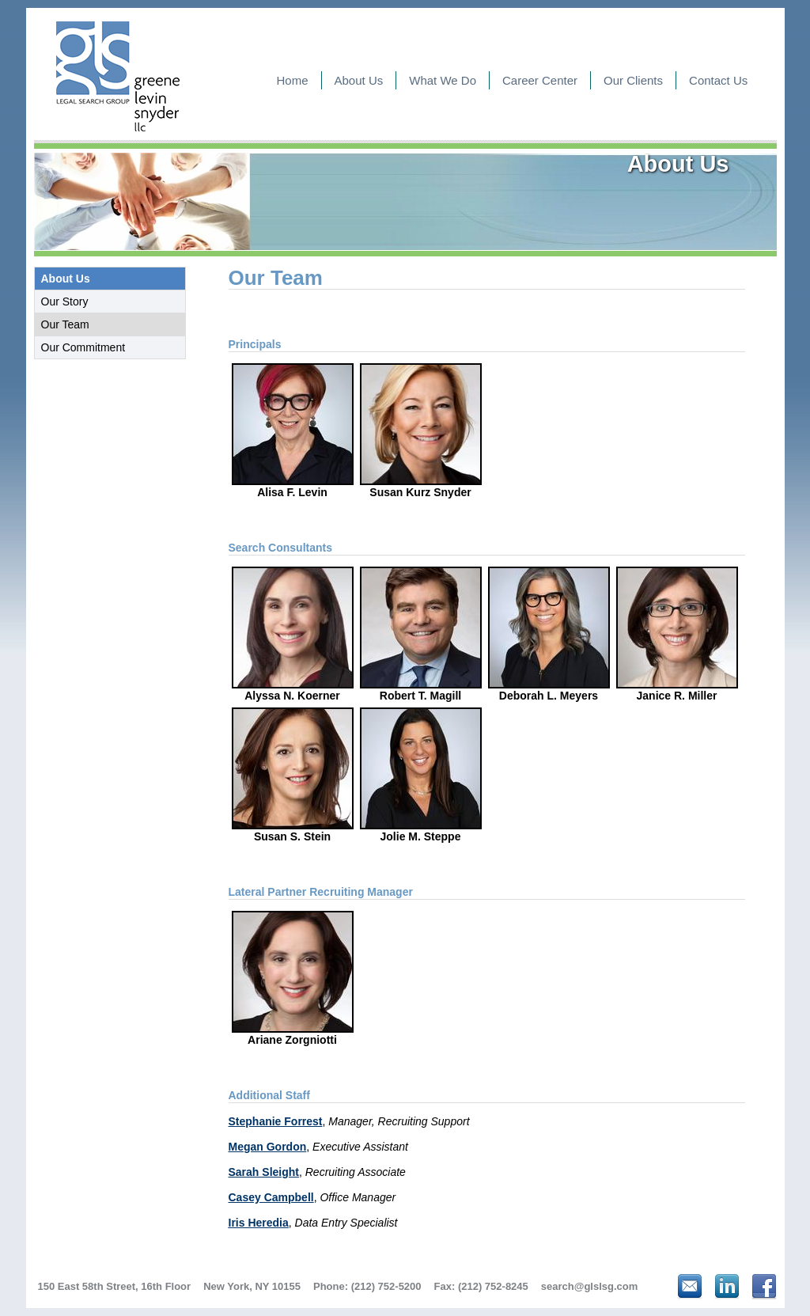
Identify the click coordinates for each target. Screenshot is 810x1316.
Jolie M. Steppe (421, 774)
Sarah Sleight (264, 1172)
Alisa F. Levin (293, 430)
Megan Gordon (268, 1146)
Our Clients (633, 80)
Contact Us (718, 80)
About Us (359, 80)
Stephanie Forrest (276, 1121)
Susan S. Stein (293, 774)
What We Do (442, 80)
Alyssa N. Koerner (293, 634)
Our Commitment (83, 347)
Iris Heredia (259, 1222)
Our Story (65, 301)
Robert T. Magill (421, 634)
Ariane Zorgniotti (293, 978)
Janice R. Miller (677, 634)
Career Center (539, 80)
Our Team (65, 324)
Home (292, 80)
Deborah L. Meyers (549, 634)
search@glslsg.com (589, 1286)
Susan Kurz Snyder (421, 430)
